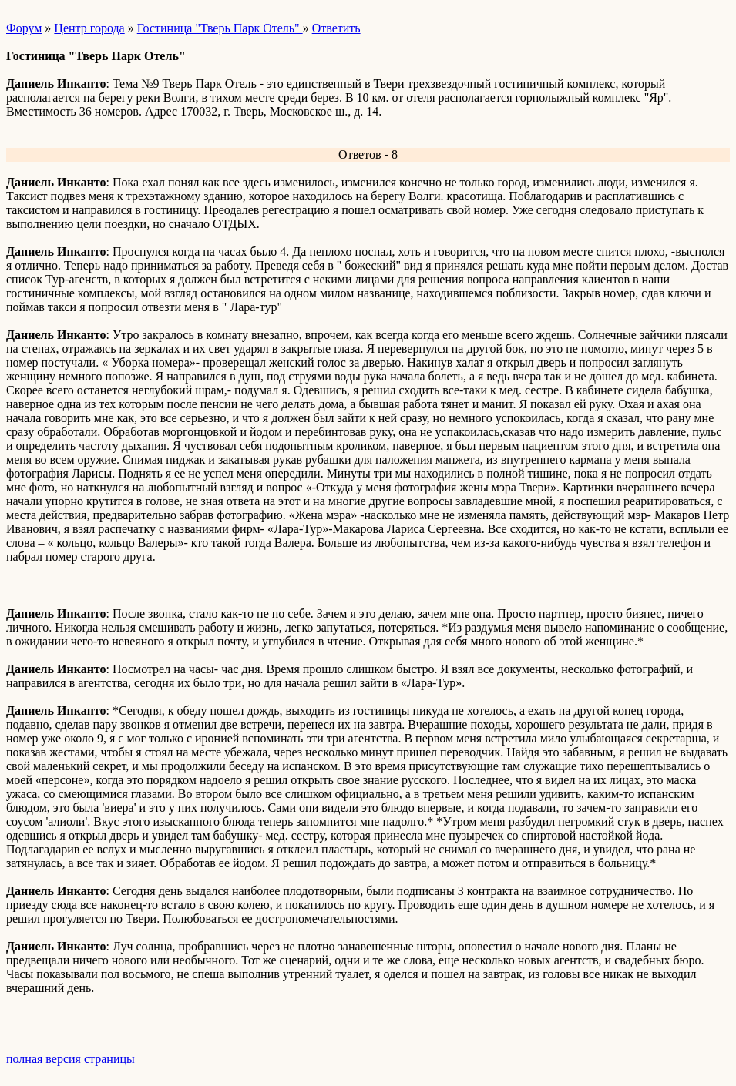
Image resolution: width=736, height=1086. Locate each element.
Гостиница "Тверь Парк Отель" (220, 28)
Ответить (336, 28)
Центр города (89, 28)
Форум (24, 28)
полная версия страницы (70, 1058)
